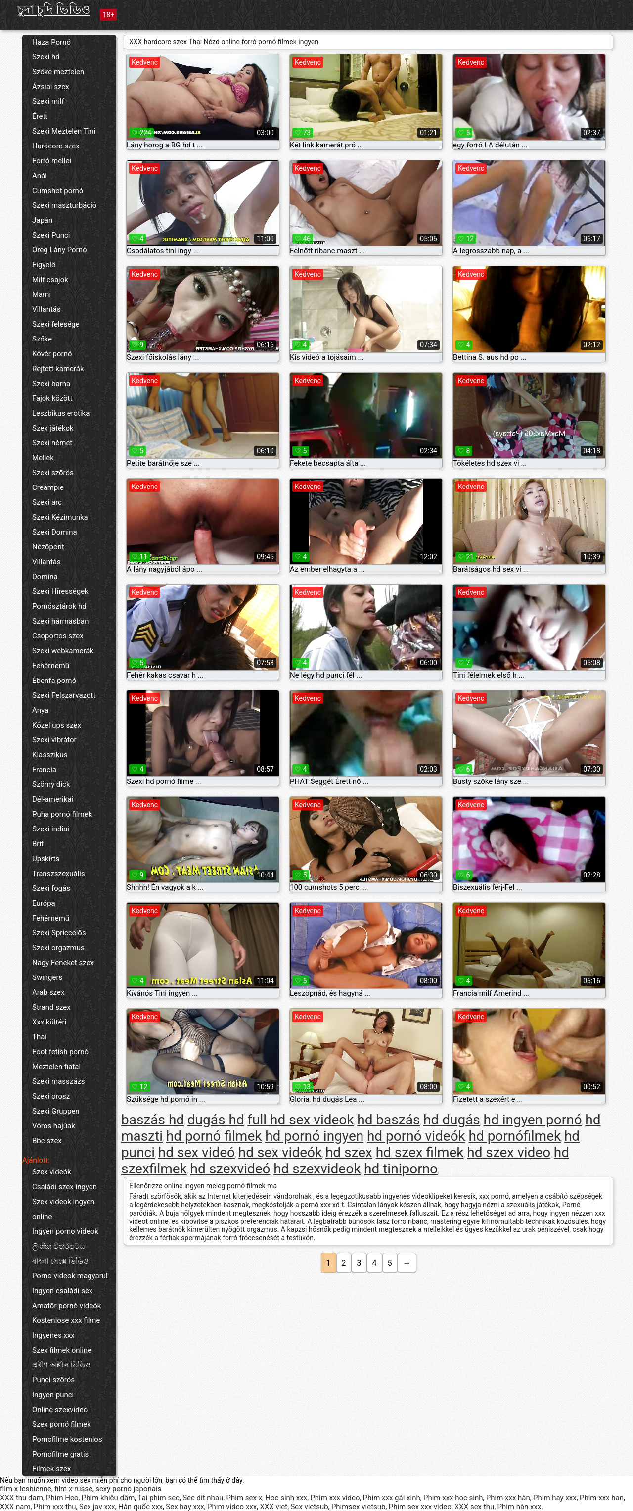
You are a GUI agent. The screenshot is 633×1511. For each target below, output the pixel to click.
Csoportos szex (58, 636)
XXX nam (15, 1506)
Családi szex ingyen (64, 1186)
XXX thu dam (21, 1497)
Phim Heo (62, 1497)
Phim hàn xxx (519, 1506)
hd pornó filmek (214, 1136)
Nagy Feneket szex (63, 962)
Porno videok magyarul (70, 1275)
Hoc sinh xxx (286, 1497)
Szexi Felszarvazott (63, 695)
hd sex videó (196, 1152)
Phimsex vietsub (358, 1506)
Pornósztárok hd (59, 606)
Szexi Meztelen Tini (63, 131)
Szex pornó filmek (61, 1424)
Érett (39, 116)
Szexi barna (51, 383)
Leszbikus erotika (61, 413)
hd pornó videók (416, 1136)
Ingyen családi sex (62, 1290)
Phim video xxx (232, 1506)
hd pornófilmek (514, 1136)
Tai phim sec (159, 1497)
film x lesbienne (25, 1488)
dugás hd (215, 1120)
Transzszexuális (58, 873)
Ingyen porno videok (65, 1231)
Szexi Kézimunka (60, 517)
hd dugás (451, 1120)
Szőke (42, 339)
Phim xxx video (335, 1497)
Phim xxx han (602, 1497)
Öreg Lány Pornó (59, 249)
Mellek (43, 457)
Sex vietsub (309, 1506)
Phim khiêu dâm (108, 1497)
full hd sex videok (300, 1120)
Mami (41, 294)
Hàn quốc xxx (140, 1506)
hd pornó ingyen (314, 1136)
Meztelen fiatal (56, 1066)
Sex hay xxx (185, 1506)
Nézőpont (48, 546)
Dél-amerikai (52, 799)
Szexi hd (46, 56)
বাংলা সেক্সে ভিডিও (60, 1261)
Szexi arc (47, 502)
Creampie (48, 487)
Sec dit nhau (202, 1497)
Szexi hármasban (60, 621)
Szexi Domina (54, 532)
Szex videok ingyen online (63, 1209)
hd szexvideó (230, 1169)
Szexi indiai (50, 829)
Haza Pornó (51, 42)
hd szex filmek (420, 1152)
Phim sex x (244, 1497)
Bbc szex (47, 1140)
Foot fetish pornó (60, 1051)
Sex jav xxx (97, 1506)
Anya (40, 710)
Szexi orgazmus (58, 947)
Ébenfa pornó (54, 680)
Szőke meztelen (58, 71)
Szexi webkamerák (62, 650)
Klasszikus (49, 754)
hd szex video (508, 1152)
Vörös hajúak (53, 1125)
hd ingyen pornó (533, 1120)
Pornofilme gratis (60, 1454)
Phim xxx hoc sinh (453, 1497)
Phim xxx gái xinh (391, 1497)
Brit (38, 843)
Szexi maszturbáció (64, 205)
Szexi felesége (56, 324)
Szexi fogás (51, 888)
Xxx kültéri (49, 1022)
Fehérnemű (50, 665)
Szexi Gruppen (56, 1111)
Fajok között (52, 398)
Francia (44, 769)
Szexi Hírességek (60, 591)
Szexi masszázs (58, 1081)
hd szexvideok (317, 1169)
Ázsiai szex (50, 86)
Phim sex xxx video (420, 1506)
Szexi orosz (51, 1096)
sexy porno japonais (128, 1488)
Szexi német (52, 443)
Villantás (46, 309)
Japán (42, 220)
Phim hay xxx (555, 1497)
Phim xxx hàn (508, 1497)
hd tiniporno (401, 1169)
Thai (39, 1036)
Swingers (47, 977)
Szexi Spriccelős (59, 932)
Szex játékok (53, 428)
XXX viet (273, 1506)
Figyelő (44, 264)
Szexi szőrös (53, 472)
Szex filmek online (61, 1350)
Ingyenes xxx (53, 1335)
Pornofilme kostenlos (67, 1439)
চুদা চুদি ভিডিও (53, 9)
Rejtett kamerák (58, 368)
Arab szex (48, 992)
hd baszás (388, 1120)
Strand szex (51, 1007)
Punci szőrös (53, 1379)
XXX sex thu (474, 1506)
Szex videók (51, 1172)
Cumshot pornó (57, 190)
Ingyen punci (53, 1394)
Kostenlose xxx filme (66, 1320)
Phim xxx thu (55, 1506)
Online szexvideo (60, 1409)
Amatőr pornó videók (66, 1305)
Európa (43, 903)
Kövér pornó (52, 353)
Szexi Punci (51, 235)
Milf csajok (50, 279)
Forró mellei (51, 160)
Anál (39, 175)
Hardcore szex (56, 146)
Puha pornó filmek (62, 814)
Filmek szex (51, 1468)
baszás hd (152, 1120)
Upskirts (45, 858)
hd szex (348, 1152)
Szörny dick (51, 784)
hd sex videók (280, 1152)
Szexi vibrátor (54, 739)
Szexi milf (48, 101)
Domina (45, 576)
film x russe (73, 1488)
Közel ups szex (56, 725)
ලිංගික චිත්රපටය (58, 1246)
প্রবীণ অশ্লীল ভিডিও (61, 1365)
